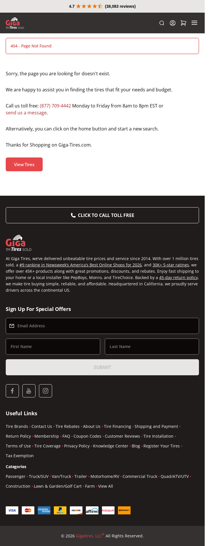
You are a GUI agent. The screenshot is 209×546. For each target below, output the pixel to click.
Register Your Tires (161, 446)
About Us (91, 426)
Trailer (80, 476)
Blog (136, 446)
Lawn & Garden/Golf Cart (58, 486)
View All (105, 486)
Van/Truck (61, 476)
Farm (90, 486)
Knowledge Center (110, 446)
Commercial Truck (140, 476)
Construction (18, 486)
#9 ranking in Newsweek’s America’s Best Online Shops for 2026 (80, 265)
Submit (102, 367)
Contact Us (41, 426)
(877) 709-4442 (55, 106)
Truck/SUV (38, 476)
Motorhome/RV (104, 476)
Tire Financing (117, 426)
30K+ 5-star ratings (171, 265)
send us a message (26, 112)
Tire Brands (17, 426)
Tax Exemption (20, 455)
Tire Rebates (68, 426)
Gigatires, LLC (90, 536)
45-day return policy (178, 277)
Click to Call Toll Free (106, 215)
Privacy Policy (77, 446)
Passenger (15, 476)
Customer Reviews (122, 436)
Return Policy (18, 436)
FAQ (66, 436)
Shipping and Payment (156, 426)
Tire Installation (158, 436)
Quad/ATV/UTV (175, 476)
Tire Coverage (47, 446)
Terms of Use (18, 446)
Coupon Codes (87, 436)
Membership (46, 436)
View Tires (24, 164)
